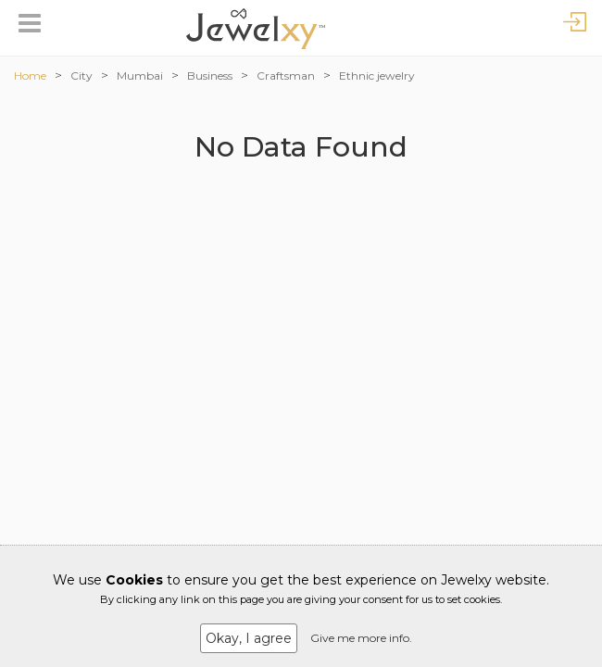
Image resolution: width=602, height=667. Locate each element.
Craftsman (286, 75)
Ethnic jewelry (377, 75)
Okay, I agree (249, 638)
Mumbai (140, 75)
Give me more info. (361, 638)
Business (209, 75)
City (81, 75)
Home (30, 75)
